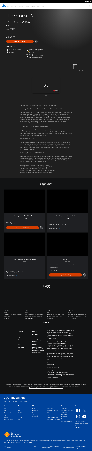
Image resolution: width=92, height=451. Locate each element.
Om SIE (5, 408)
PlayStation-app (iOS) (80, 421)
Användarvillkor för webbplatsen (54, 447)
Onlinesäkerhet (36, 413)
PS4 (16, 6)
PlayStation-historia (8, 419)
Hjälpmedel (35, 410)
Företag (6, 417)
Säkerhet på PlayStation (52, 410)
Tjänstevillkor (64, 408)
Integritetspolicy (45, 447)
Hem (5, 401)
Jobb (5, 410)
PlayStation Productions (9, 415)
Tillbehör (27, 6)
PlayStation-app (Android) (81, 423)
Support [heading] (49, 406)
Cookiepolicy (71, 447)
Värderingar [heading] (36, 406)
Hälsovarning (64, 416)
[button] (46, 85)
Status (48, 413)
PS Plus (21, 6)
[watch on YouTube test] (56, 91)
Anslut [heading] (77, 406)
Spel (8, 6)
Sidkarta (65, 447)
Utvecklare (63, 419)
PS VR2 (19, 413)
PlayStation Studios (8, 413)
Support (44, 6)
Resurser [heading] (63, 406)
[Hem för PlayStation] (4, 6)
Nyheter (33, 6)
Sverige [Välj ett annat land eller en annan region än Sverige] (8, 447)
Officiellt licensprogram (66, 421)
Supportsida (50, 408)
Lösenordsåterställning (52, 417)
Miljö (33, 408)
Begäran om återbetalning (53, 419)
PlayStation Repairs (51, 415)
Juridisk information (36, 447)
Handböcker (50, 422)
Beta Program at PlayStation (79, 426)
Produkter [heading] (21, 406)
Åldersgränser (64, 414)
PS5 (12, 6)
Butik (38, 6)
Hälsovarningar (50, 364)
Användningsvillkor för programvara (81, 447)
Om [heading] (5, 406)
